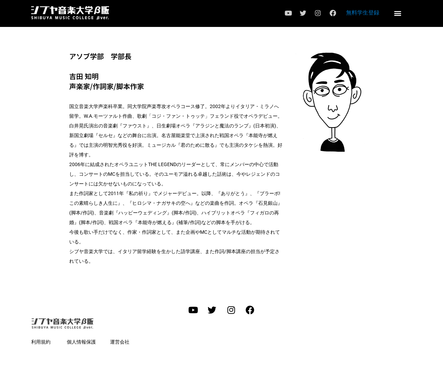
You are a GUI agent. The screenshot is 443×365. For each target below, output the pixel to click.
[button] (397, 13)
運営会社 (119, 342)
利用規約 (41, 342)
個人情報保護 (81, 342)
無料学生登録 (362, 12)
